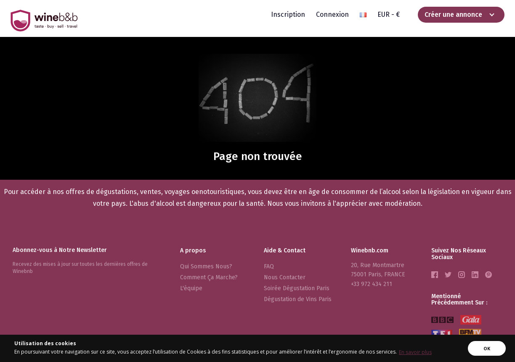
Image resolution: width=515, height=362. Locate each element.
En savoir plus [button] (415, 352)
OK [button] (486, 348)
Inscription (288, 14)
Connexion (332, 14)
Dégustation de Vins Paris (298, 299)
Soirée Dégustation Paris (296, 288)
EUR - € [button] (388, 14)
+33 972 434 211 (371, 284)
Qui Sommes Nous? (206, 266)
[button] (363, 14)
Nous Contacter (284, 277)
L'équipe (191, 288)
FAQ (269, 266)
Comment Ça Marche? (209, 277)
